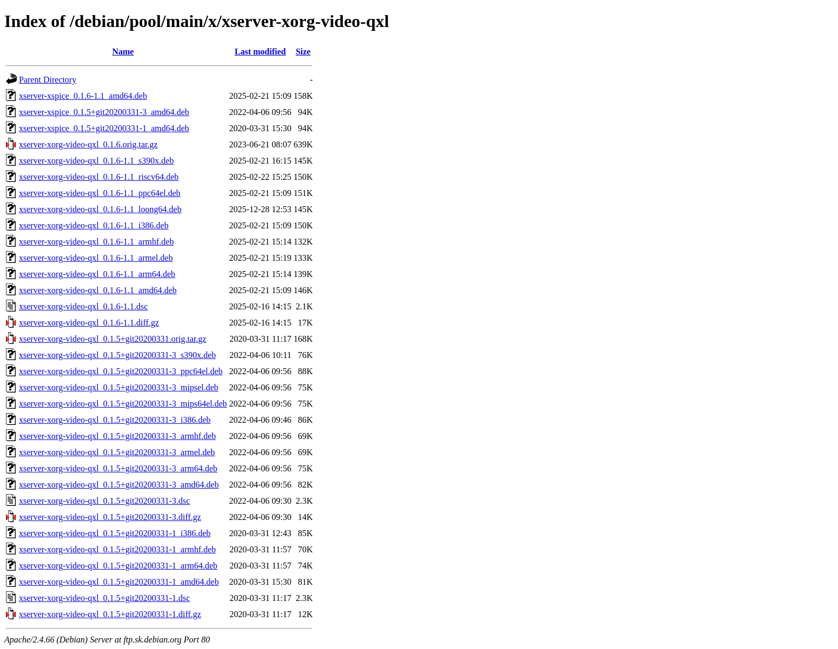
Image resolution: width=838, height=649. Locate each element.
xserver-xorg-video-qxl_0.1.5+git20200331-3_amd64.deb (119, 484)
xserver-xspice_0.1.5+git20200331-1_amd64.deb (104, 128)
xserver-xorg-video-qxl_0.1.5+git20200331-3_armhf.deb (117, 436)
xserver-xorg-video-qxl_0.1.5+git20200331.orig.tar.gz (113, 338)
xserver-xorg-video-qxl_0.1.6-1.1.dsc (83, 306)
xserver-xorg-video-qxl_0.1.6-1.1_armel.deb (96, 257)
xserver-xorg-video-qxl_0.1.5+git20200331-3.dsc (104, 500)
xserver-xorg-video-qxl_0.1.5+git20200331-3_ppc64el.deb (121, 371)
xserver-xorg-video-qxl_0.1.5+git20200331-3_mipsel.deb (118, 387)
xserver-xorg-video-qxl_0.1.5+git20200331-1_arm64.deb (118, 565)
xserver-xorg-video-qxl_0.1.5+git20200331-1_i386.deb (115, 533)
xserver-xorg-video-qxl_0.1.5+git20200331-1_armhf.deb (117, 549)
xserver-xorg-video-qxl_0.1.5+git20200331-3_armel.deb (117, 452)
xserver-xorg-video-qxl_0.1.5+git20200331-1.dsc (104, 598)
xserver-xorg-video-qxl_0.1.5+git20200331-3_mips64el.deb (123, 403)
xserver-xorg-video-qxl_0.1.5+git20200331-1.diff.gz (110, 614)
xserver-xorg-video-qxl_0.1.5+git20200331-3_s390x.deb (117, 355)
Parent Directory (47, 79)
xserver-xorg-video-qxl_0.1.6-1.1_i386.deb (94, 225)
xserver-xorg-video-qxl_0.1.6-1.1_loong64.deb (100, 209)
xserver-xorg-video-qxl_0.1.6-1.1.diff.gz (89, 322)
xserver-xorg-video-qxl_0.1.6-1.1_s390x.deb (96, 160)
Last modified (260, 51)
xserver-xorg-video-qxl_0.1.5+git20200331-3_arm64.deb (118, 468)
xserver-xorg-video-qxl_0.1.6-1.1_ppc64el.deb (100, 193)
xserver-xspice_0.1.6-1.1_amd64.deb (83, 95)
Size (303, 51)
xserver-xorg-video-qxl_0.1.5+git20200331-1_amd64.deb (119, 581)
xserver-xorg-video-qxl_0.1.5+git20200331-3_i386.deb (115, 419)
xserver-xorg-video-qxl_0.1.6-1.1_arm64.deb (97, 274)
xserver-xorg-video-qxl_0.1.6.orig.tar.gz (88, 144)
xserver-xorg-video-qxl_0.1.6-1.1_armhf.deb (96, 241)
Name (123, 51)
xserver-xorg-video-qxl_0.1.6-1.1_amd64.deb (98, 290)
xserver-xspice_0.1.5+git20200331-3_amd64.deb (104, 112)
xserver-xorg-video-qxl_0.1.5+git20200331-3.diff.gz (110, 517)
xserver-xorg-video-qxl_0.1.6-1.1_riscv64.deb (98, 176)
